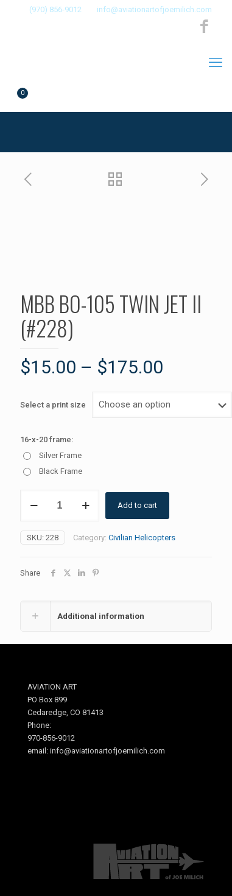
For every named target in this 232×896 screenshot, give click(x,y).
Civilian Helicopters (141, 537)
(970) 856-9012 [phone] (55, 9)
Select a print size (53, 404)
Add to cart (137, 505)
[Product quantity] (59, 505)
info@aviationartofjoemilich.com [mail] (154, 9)
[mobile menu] (215, 62)
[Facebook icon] (204, 26)
